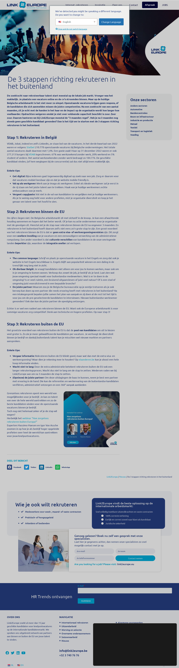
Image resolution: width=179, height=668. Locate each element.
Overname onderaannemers (76, 633)
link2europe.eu (125, 564)
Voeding (134, 134)
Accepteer (162, 660)
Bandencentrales (138, 113)
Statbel (31, 147)
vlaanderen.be (87, 359)
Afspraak (150, 4)
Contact (133, 4)
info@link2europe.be (73, 650)
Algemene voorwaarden (130, 622)
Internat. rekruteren (77, 4)
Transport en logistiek (141, 131)
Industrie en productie (141, 120)
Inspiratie (100, 4)
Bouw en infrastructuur (142, 116)
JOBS (165, 4)
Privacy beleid (125, 626)
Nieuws (65, 640)
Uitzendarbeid (69, 626)
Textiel (133, 127)
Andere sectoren (138, 105)
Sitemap (122, 629)
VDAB (32, 154)
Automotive (136, 109)
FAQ (120, 640)
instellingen (135, 661)
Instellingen (163, 654)
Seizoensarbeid (69, 637)
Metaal (133, 123)
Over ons (117, 4)
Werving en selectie (72, 629)
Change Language (111, 21)
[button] (15, 467)
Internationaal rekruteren (75, 622)
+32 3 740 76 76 (69, 655)
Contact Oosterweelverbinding (134, 633)
